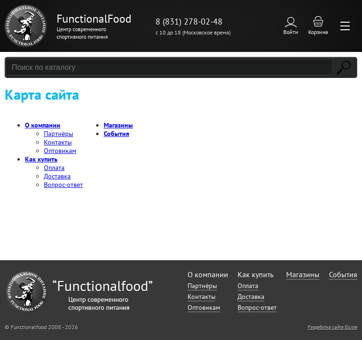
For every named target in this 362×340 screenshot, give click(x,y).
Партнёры (58, 133)
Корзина (318, 31)
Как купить (41, 159)
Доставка (57, 176)
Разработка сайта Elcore (332, 327)
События (116, 133)
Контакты (58, 142)
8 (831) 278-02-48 (189, 21)
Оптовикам (60, 150)
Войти (290, 31)
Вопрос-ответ (63, 184)
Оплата (54, 167)
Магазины (118, 125)
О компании (42, 125)
